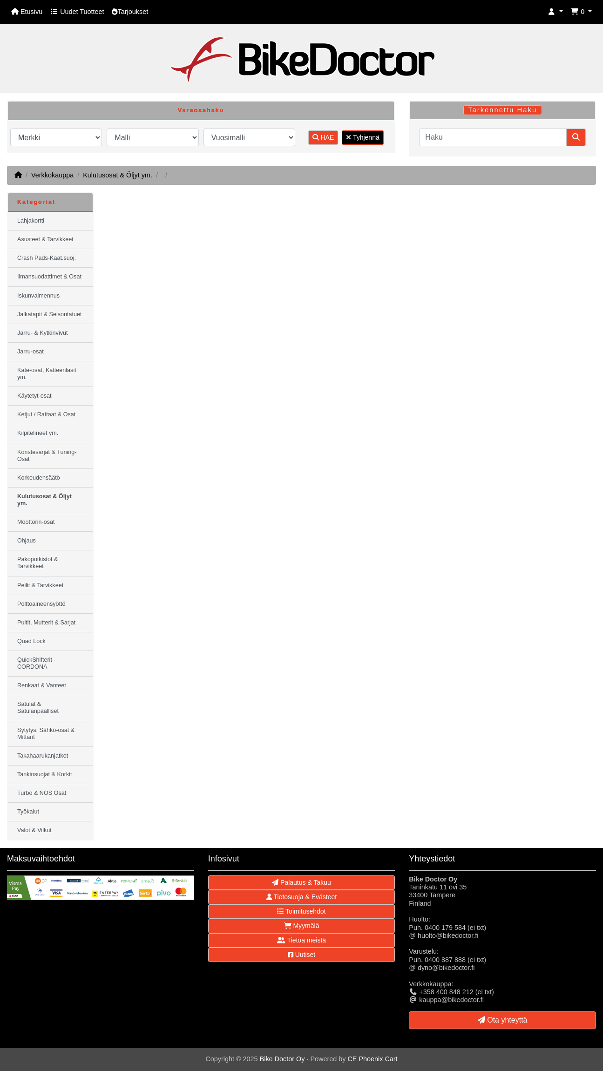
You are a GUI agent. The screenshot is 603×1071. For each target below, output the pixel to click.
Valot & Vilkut (34, 830)
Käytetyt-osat (34, 396)
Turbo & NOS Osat (41, 793)
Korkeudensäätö (38, 477)
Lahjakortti (30, 220)
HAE (323, 137)
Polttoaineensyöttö (41, 604)
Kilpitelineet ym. (37, 433)
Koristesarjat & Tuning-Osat (46, 455)
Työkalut (28, 811)
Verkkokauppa (52, 175)
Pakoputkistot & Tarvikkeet (37, 562)
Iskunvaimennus (38, 295)
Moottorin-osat (36, 522)
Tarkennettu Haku (502, 110)
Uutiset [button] (301, 954)
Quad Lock (31, 641)
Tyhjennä (362, 137)
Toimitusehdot (301, 911)
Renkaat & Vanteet (41, 685)
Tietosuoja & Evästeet (301, 897)
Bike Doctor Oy (282, 1059)
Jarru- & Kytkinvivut (42, 333)
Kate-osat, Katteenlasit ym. (46, 373)
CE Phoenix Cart (372, 1059)
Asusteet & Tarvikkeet (45, 239)
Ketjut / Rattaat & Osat (46, 414)
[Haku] (493, 137)
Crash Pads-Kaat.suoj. (46, 258)
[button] (555, 12)
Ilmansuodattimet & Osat (49, 276)
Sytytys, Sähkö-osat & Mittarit (46, 733)
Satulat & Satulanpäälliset (38, 707)
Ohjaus (26, 540)
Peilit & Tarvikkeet (40, 585)
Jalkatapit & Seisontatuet (49, 314)
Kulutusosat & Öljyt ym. (117, 175)
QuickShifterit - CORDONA (36, 663)
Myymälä (301, 925)
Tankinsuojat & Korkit (44, 774)
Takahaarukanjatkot (42, 755)
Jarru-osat (30, 351)
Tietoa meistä (301, 940)
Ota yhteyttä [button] (503, 1020)
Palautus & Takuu (301, 882)
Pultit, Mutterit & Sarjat (46, 622)
